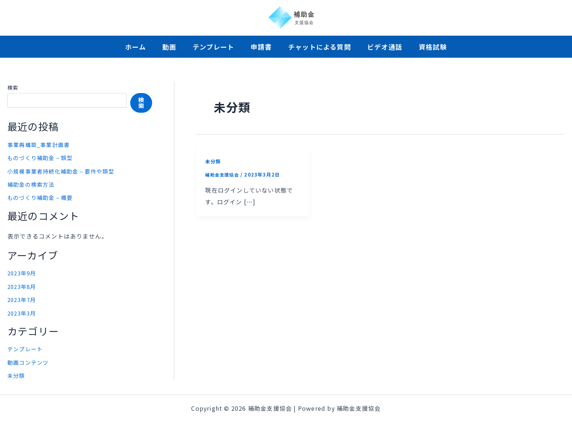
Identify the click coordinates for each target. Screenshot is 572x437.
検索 (12, 87)
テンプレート (208, 46)
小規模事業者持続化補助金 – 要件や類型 (64, 170)
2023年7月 (22, 298)
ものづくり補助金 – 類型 (42, 157)
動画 (158, 46)
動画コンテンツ (29, 360)
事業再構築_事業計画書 (40, 144)
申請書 (261, 46)
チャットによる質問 (325, 46)
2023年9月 (22, 272)
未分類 (16, 374)
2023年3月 (22, 311)
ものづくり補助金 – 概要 (42, 197)
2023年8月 (22, 285)
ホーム (119, 46)
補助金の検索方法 (32, 183)
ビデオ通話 (395, 46)
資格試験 (449, 46)
